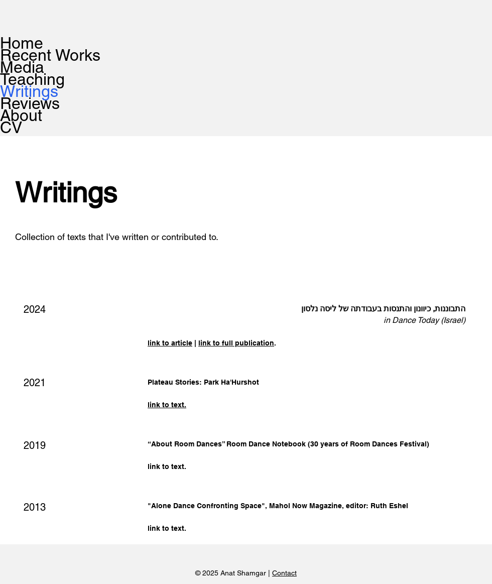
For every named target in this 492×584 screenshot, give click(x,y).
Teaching (32, 79)
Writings (29, 91)
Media (22, 67)
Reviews (30, 103)
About (21, 115)
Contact (284, 573)
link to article (170, 343)
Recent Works (37, 55)
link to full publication (236, 343)
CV (11, 128)
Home (21, 43)
